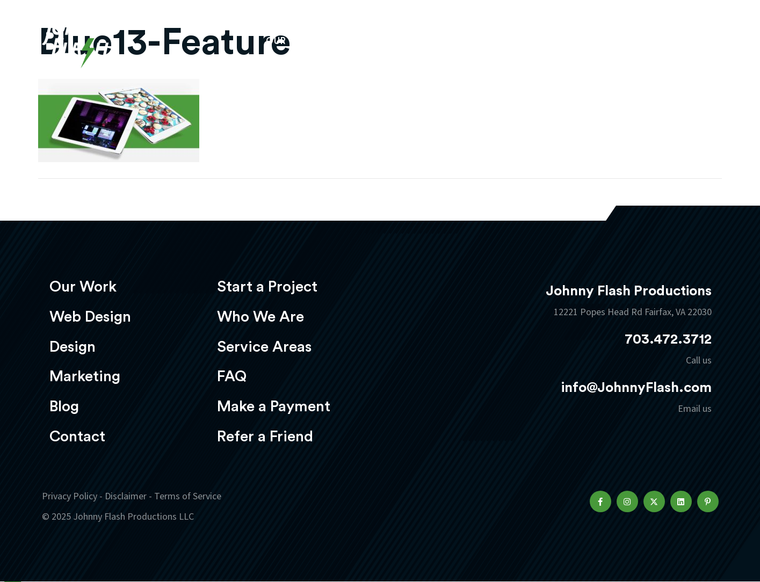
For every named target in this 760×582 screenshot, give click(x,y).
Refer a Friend (265, 436)
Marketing (511, 41)
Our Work (293, 41)
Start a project (656, 42)
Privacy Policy (69, 496)
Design (442, 41)
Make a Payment (273, 406)
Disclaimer (126, 496)
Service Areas (264, 346)
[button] (600, 501)
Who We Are (260, 316)
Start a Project (267, 286)
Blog (64, 406)
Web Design (371, 41)
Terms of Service (187, 496)
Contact (77, 436)
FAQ (232, 376)
